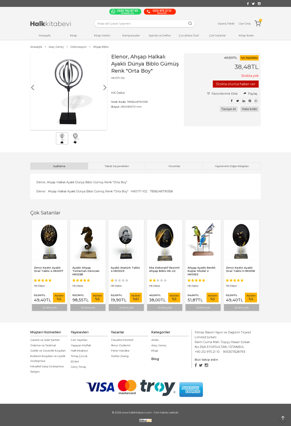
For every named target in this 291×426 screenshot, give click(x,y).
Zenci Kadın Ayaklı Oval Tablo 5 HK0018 (240, 269)
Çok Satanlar (45, 213)
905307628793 (234, 352)
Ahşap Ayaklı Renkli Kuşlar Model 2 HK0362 (201, 271)
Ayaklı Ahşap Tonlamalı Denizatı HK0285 (85, 271)
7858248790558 (161, 191)
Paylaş (250, 93)
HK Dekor (39, 285)
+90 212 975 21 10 (207, 352)
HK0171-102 (139, 191)
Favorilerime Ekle (222, 93)
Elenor (40, 191)
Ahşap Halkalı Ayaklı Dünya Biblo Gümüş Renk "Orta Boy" (88, 191)
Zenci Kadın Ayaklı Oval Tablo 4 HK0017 (48, 269)
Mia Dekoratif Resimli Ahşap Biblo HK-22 (164, 269)
